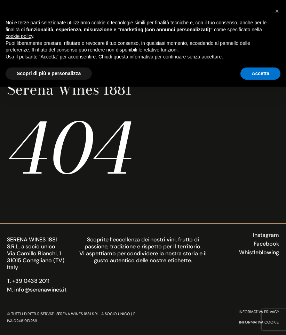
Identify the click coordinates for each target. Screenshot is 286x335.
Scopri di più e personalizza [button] (49, 73)
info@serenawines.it (40, 289)
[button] (277, 11)
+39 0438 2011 (30, 281)
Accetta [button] (260, 73)
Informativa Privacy (259, 311)
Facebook (266, 243)
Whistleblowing (259, 252)
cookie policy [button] (19, 36)
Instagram (266, 235)
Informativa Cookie (259, 322)
